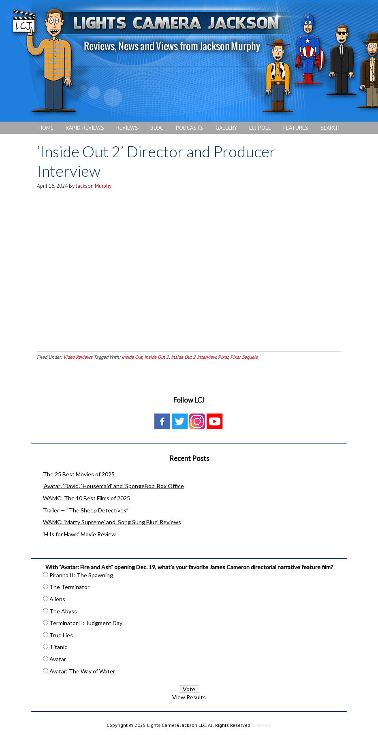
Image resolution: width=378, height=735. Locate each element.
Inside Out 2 (156, 357)
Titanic (58, 646)
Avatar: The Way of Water (82, 671)
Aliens (57, 599)
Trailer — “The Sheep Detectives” (85, 510)
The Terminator (69, 586)
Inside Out (132, 357)
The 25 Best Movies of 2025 (79, 474)
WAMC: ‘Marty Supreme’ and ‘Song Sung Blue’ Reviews (112, 522)
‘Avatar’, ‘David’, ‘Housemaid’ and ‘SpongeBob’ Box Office (113, 485)
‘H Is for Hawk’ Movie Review (79, 534)
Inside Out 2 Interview (193, 357)
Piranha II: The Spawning (81, 575)
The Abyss (63, 611)
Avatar (57, 659)
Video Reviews (77, 357)
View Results (189, 697)
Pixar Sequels (244, 357)
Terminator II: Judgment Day (85, 622)
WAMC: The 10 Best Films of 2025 (86, 498)
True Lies (61, 635)
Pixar (223, 357)
